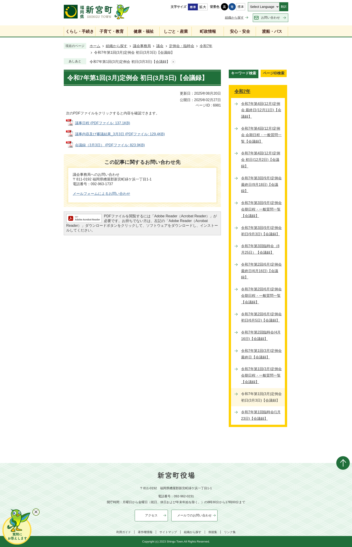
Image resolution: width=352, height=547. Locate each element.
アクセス (151, 515)
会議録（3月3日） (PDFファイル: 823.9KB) (110, 145)
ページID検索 (273, 73)
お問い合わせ (270, 17)
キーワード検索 (243, 73)
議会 (159, 46)
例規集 (212, 532)
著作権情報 (145, 532)
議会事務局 (142, 46)
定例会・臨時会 (181, 46)
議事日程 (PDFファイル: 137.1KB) (102, 123)
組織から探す (234, 17)
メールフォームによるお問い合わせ (101, 194)
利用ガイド (123, 532)
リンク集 (230, 532)
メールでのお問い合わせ (194, 515)
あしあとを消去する (173, 62)
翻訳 (284, 6)
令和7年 (206, 46)
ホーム (95, 46)
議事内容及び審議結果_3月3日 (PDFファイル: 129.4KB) (120, 134)
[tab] (243, 74)
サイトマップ (168, 532)
